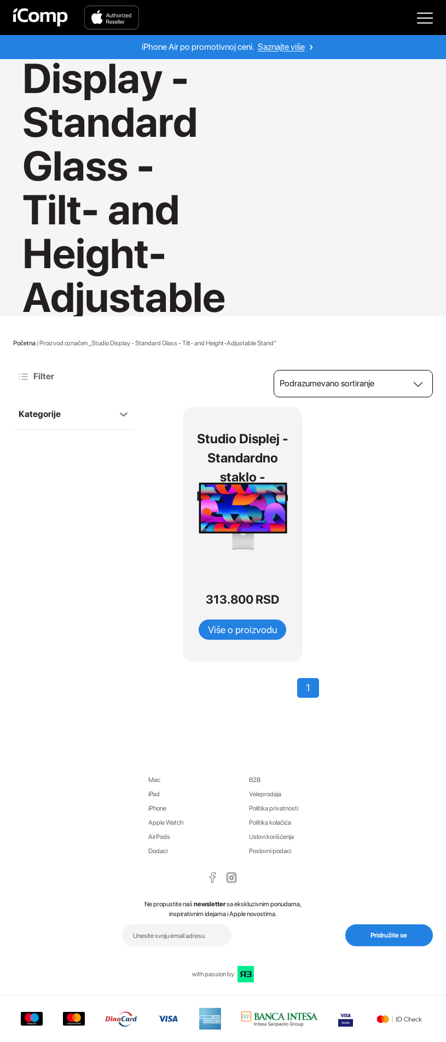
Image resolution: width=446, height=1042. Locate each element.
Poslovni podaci (270, 851)
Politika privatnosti (273, 808)
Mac (154, 780)
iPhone (157, 808)
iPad (154, 794)
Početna (24, 343)
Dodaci (157, 851)
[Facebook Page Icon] (213, 877)
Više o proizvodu (242, 629)
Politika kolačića (270, 822)
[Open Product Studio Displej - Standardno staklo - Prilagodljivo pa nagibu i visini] (242, 516)
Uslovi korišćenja (271, 837)
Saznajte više (281, 47)
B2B (254, 780)
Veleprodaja (265, 794)
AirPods (159, 837)
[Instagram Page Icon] (231, 877)
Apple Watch (165, 822)
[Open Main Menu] (425, 17)
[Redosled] (353, 383)
